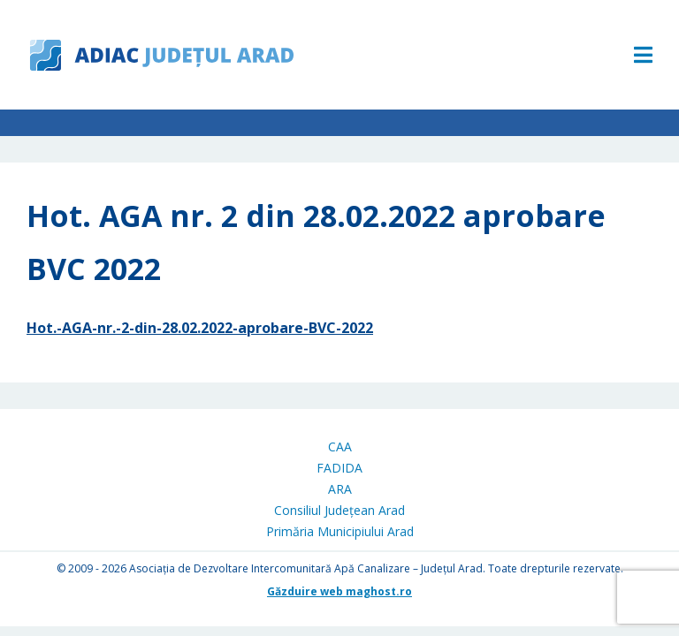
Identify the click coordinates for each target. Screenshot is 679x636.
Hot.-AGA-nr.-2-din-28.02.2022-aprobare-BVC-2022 (200, 327)
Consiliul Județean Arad (339, 510)
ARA (340, 489)
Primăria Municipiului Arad (340, 531)
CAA (340, 446)
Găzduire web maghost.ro (339, 591)
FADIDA (339, 467)
